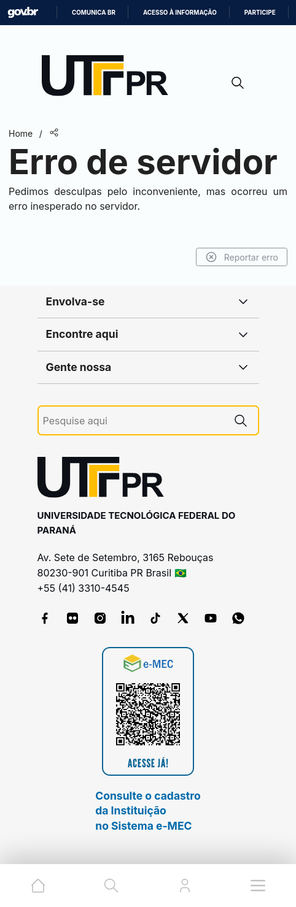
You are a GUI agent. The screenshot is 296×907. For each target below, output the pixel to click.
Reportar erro (241, 257)
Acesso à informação (180, 12)
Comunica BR (93, 12)
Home (21, 133)
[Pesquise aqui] (133, 421)
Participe (260, 12)
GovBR (22, 12)
